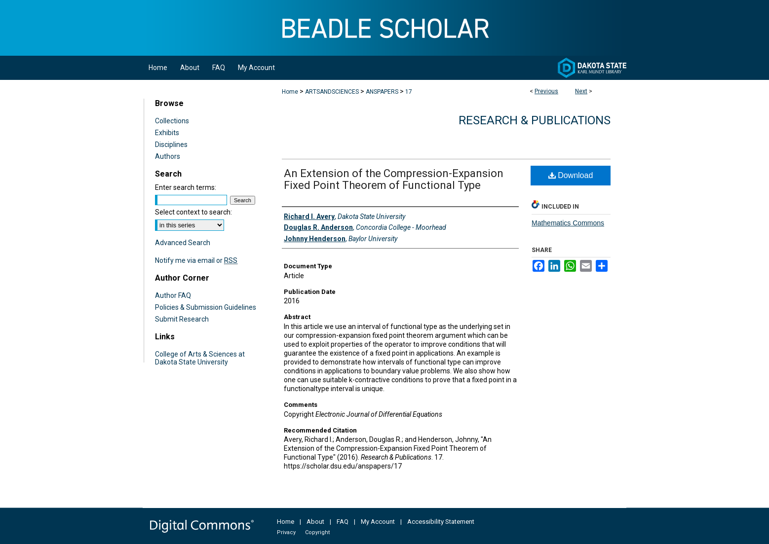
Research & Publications (535, 120)
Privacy (286, 532)
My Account (378, 521)
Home (290, 91)
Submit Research (182, 319)
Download (570, 175)
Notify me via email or (196, 260)
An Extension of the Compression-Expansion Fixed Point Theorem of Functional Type (393, 179)
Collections (172, 121)
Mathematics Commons (568, 223)
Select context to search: (193, 212)
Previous (546, 91)
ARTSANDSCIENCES (332, 91)
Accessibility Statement (440, 521)
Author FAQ (173, 295)
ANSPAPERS (382, 91)
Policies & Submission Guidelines (205, 307)
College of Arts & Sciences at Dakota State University (200, 358)
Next (581, 91)
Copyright (317, 532)
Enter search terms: (185, 187)
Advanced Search (182, 243)
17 (408, 91)
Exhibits (167, 133)
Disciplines (171, 144)
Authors (167, 156)
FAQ (342, 521)
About (315, 521)
